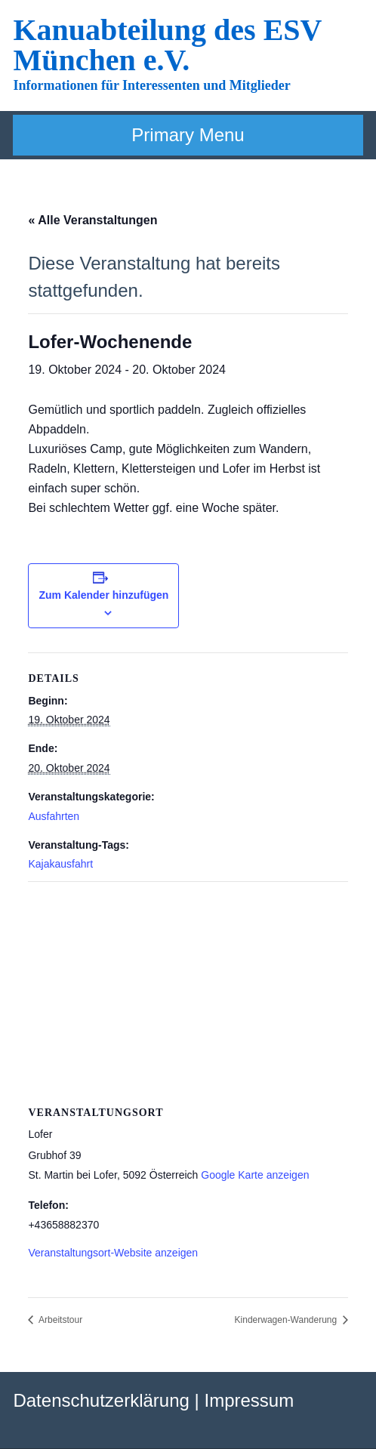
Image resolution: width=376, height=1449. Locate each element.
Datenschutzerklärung (101, 1400)
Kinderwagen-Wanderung (287, 1320)
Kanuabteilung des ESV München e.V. (167, 45)
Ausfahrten (53, 816)
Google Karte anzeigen (255, 1175)
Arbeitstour (59, 1320)
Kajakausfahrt (60, 864)
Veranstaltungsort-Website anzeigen (113, 1253)
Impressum (249, 1400)
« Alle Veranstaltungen (92, 220)
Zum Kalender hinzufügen (103, 595)
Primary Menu (187, 135)
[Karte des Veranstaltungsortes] (187, 991)
